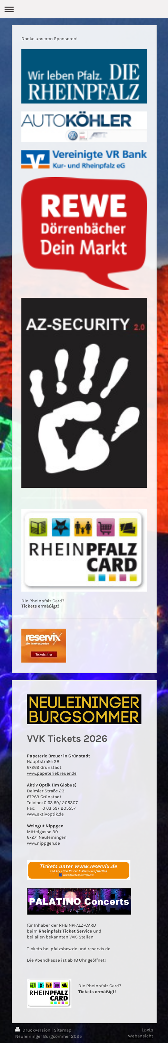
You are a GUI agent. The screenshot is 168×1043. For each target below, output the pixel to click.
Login (147, 1029)
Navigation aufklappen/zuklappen (84, 9)
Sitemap (62, 1030)
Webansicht (140, 1035)
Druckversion (33, 1030)
